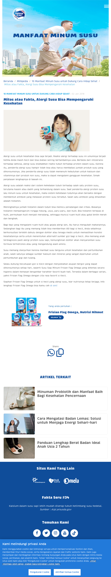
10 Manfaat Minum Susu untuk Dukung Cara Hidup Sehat (64, 81)
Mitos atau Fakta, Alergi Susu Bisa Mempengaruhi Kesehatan (39, 84)
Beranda (8, 81)
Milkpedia (22, 81)
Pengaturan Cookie (39, 572)
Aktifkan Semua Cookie (67, 572)
